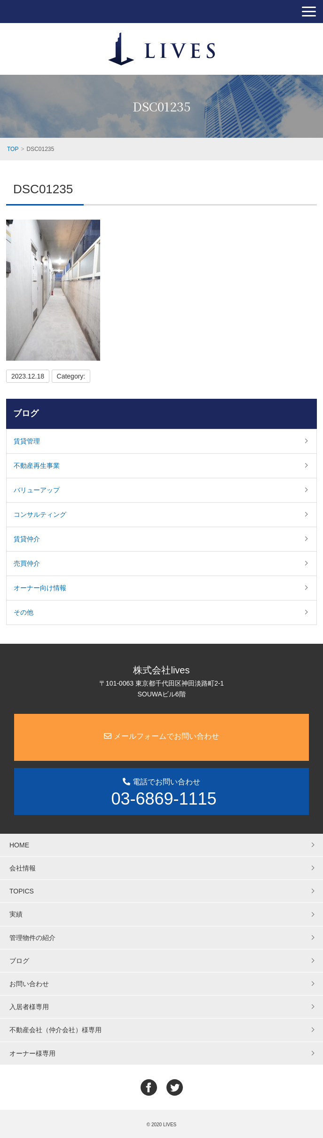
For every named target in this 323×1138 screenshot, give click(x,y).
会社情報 (22, 868)
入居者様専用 (29, 1007)
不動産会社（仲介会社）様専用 (55, 1030)
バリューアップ (37, 490)
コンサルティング (40, 514)
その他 (23, 612)
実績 (16, 914)
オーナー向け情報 (40, 588)
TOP (12, 149)
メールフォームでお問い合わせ (161, 736)
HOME (19, 845)
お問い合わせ (29, 984)
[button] (309, 11)
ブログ (26, 413)
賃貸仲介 (27, 539)
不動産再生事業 (37, 465)
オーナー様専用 (32, 1053)
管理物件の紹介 (32, 937)
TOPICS (21, 891)
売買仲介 (27, 563)
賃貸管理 (27, 441)
